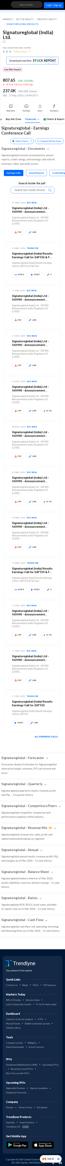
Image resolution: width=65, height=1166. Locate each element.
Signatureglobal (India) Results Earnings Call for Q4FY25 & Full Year (32, 572)
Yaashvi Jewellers (39, 1088)
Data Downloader (15, 1047)
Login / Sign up (54, 5)
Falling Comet (20, 51)
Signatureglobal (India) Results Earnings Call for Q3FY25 (32, 703)
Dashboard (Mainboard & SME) (22, 1064)
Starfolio (10, 1122)
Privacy (10, 1107)
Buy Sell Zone (13, 119)
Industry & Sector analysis (19, 1019)
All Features (49, 985)
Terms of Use (25, 1107)
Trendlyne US (17, 1126)
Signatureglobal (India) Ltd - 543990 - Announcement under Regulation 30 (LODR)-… (32, 211)
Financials (31, 119)
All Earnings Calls (47, 736)
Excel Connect (36, 1047)
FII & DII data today (46, 1004)
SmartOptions (27, 1122)
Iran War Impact (12, 69)
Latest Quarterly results (18, 1004)
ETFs (40, 1019)
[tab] (13, 173)
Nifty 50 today (13, 999)
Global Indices (13, 1027)
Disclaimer (42, 1107)
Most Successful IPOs (17, 1073)
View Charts (22, 141)
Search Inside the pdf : (32, 183)
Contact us (12, 985)
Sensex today (33, 999)
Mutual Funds (13, 1023)
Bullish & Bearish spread (37, 1023)
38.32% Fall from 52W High (19, 84)
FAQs (36, 985)
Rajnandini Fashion (15, 1088)
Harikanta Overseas (16, 1092)
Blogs (25, 985)
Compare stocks (14, 1042)
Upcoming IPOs (50, 1064)
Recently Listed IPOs (22, 1068)
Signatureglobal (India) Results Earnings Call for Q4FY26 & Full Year (32, 257)
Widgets (32, 1042)
